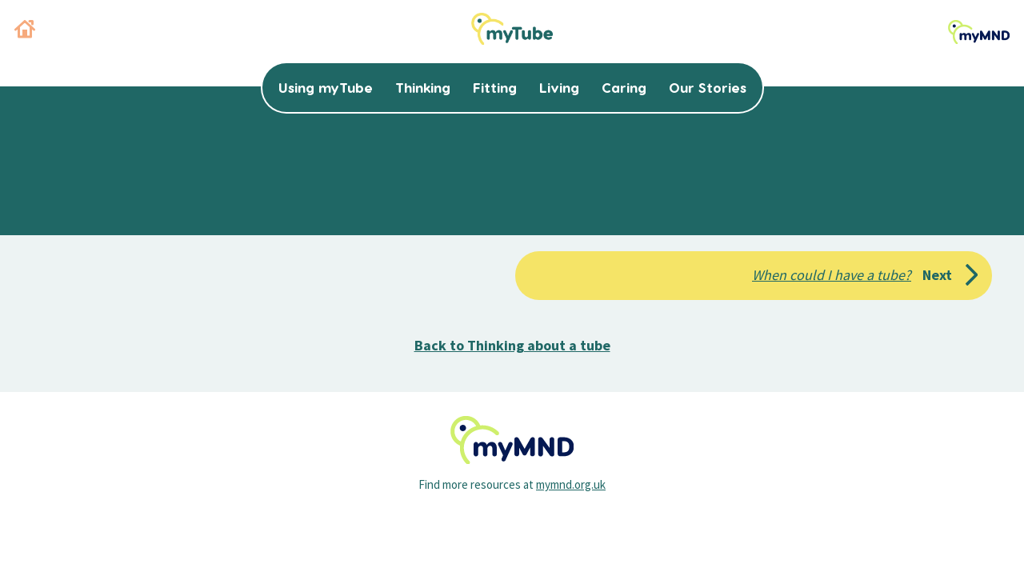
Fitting (495, 87)
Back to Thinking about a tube (512, 345)
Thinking (422, 87)
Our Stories (707, 87)
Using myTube (325, 87)
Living (559, 87)
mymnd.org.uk (571, 484)
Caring (624, 87)
